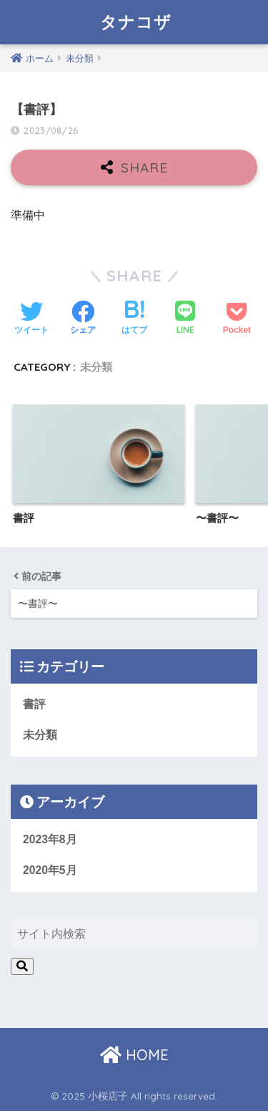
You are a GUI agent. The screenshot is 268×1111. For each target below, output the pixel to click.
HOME (134, 1055)
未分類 (96, 367)
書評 (34, 704)
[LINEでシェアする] (185, 319)
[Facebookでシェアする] (83, 319)
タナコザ (136, 21)
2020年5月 (50, 870)
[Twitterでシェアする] (31, 319)
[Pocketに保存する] (237, 319)
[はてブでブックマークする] (134, 319)
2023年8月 (50, 839)
